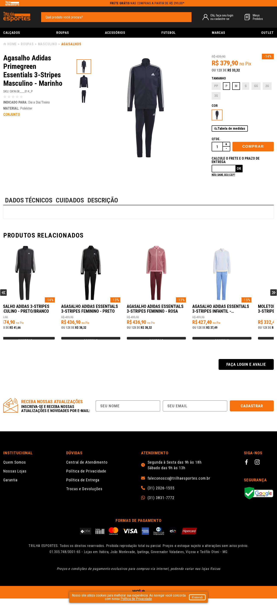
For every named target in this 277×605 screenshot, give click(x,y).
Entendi (197, 597)
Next (273, 296)
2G (267, 86)
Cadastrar (252, 412)
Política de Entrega (82, 486)
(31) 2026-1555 (161, 494)
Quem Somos (14, 468)
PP (216, 86)
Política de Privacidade (86, 477)
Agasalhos (71, 44)
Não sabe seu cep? (223, 174)
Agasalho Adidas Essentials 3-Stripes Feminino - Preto (104, 311)
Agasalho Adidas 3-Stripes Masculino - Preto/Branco (35, 311)
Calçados (11, 33)
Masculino (47, 44)
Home (12, 44)
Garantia (10, 486)
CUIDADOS (70, 200)
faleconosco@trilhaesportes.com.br (179, 485)
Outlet (267, 33)
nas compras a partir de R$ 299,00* (147, 3)
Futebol (168, 33)
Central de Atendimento (87, 468)
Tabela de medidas (231, 128)
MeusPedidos (258, 17)
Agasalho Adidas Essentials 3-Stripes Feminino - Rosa (172, 311)
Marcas (218, 33)
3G (216, 96)
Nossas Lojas (15, 477)
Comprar (253, 146)
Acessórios (115, 33)
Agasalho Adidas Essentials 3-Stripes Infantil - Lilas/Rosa (240, 311)
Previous (3, 296)
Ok (239, 169)
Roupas (62, 33)
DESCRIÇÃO (102, 200)
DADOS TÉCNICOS (28, 200)
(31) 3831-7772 (161, 504)
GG (256, 86)
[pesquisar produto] (186, 17)
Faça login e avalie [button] (246, 370)
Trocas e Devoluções (84, 495)
